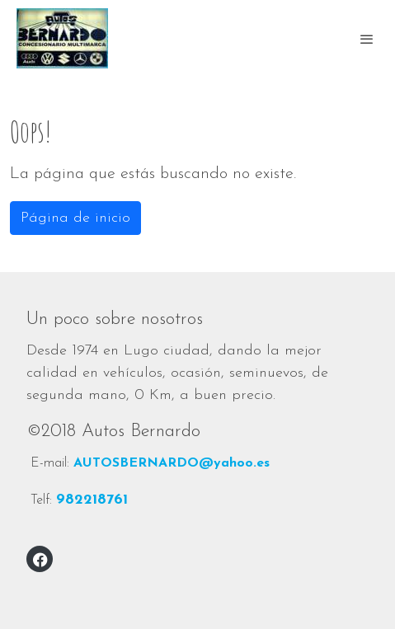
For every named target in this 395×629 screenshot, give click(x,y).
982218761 (92, 500)
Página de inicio (75, 218)
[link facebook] (40, 559)
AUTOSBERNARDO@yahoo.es (171, 463)
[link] (62, 38)
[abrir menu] (367, 38)
